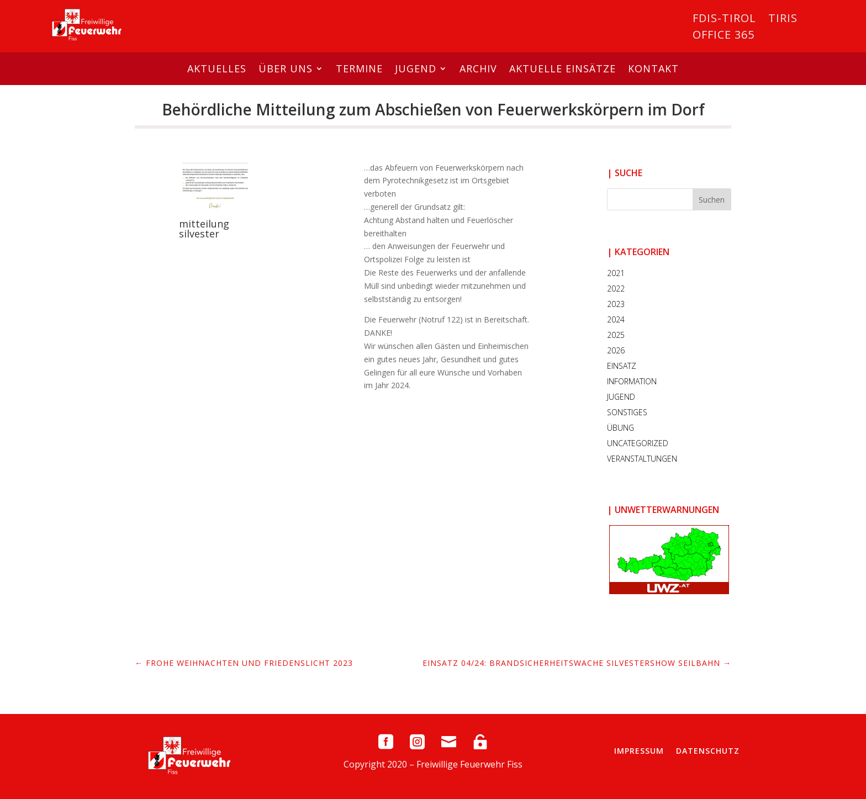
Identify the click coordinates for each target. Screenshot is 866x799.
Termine (359, 68)
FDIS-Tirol (724, 19)
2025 (616, 335)
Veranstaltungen (642, 458)
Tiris (783, 19)
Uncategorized (637, 443)
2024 (616, 319)
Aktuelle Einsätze (562, 68)
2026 (616, 350)
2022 (616, 288)
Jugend (415, 68)
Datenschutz (708, 750)
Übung (620, 427)
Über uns (285, 68)
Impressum (639, 750)
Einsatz (621, 366)
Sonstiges (627, 412)
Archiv (478, 68)
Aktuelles (216, 68)
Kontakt (653, 68)
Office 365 (723, 36)
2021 (616, 273)
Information (632, 381)
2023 (616, 304)
